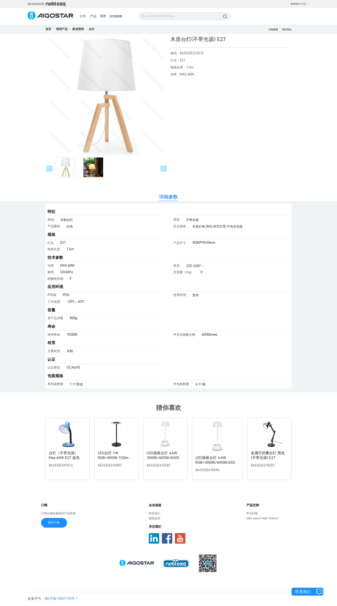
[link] (62, 29)
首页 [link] (48, 29)
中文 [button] (305, 4)
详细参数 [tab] (168, 197)
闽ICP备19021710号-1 (61, 599)
